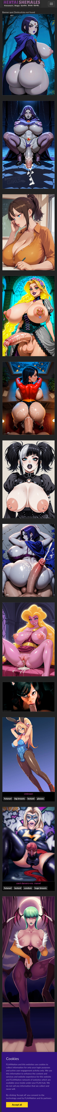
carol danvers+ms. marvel (28, 883)
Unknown (28, 794)
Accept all (17, 1104)
